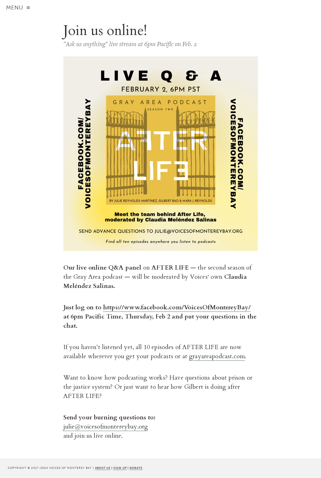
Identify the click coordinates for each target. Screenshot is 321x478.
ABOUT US (103, 468)
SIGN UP (119, 468)
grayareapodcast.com (217, 356)
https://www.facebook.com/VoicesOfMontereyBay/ (177, 307)
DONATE (136, 468)
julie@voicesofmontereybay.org (105, 426)
